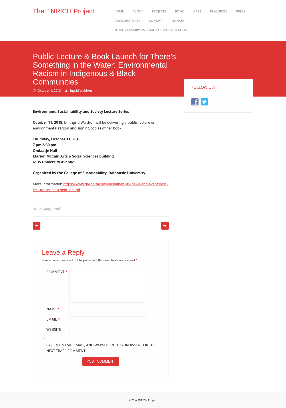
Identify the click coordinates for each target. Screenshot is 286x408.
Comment (57, 271)
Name (53, 309)
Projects (159, 11)
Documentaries (127, 20)
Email (53, 319)
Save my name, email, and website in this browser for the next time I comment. (101, 348)
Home (119, 11)
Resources (218, 11)
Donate (178, 20)
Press (240, 11)
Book (179, 11)
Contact (156, 20)
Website (53, 329)
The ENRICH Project (63, 11)
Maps (197, 11)
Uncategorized (49, 208)
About (138, 11)
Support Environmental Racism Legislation (150, 30)
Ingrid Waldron (81, 90)
